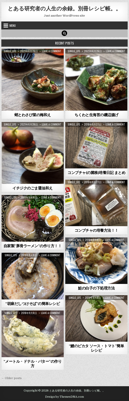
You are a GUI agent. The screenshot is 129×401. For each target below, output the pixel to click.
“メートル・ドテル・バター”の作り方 (33, 363)
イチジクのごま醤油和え (32, 187)
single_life (10, 51)
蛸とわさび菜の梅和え (32, 114)
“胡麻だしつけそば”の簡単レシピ (32, 303)
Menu (13, 25)
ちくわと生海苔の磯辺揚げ (96, 114)
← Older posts (11, 378)
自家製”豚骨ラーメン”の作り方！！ (33, 245)
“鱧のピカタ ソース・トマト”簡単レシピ (96, 348)
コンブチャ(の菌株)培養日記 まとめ (96, 172)
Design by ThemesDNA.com (64, 396)
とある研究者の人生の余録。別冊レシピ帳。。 (64, 8)
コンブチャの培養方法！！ (96, 230)
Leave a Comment (51, 51)
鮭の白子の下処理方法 (96, 287)
